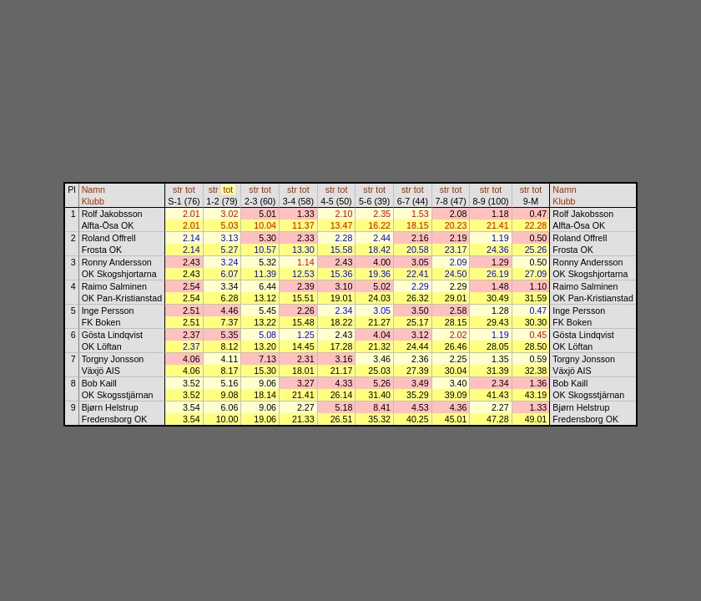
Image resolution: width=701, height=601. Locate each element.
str (178, 189)
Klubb (93, 201)
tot (190, 189)
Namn (93, 189)
